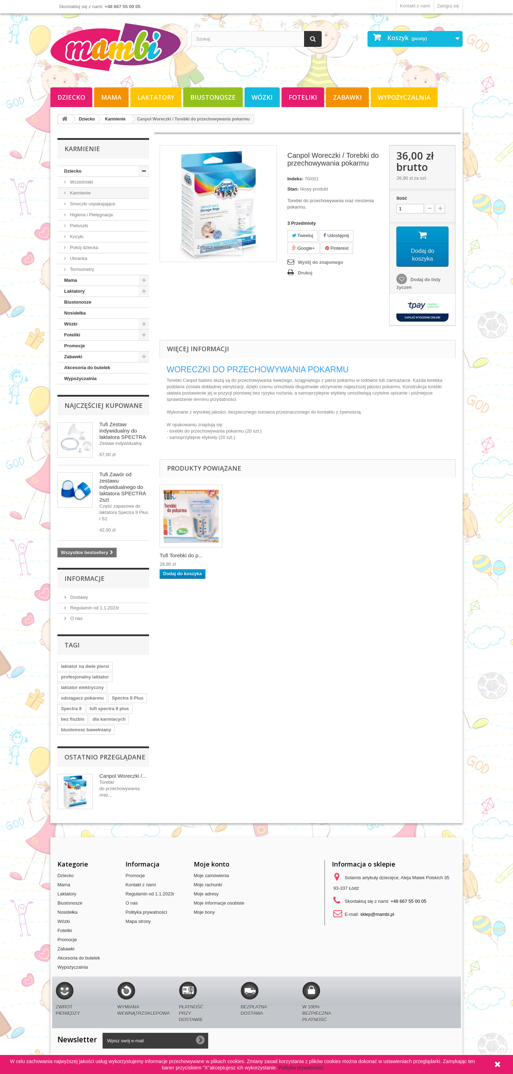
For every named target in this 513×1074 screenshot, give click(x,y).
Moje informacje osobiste (219, 903)
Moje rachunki (208, 884)
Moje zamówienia (211, 875)
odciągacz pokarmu (82, 698)
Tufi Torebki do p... (181, 557)
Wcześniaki (81, 182)
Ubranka (78, 258)
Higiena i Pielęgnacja (91, 214)
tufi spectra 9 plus (109, 708)
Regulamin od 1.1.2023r (94, 607)
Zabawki (347, 97)
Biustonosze (213, 97)
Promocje (74, 345)
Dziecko (71, 97)
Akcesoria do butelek (87, 367)
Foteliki (303, 97)
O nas (75, 618)
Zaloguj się (448, 5)
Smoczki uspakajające (92, 203)
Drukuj (305, 272)
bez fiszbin (72, 719)
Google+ (303, 248)
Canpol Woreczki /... (123, 776)
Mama (111, 97)
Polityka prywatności (146, 912)
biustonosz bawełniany (86, 729)
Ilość (401, 198)
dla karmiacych (108, 719)
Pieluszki (78, 225)
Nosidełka (75, 313)
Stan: (293, 189)
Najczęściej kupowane (103, 405)
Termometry (81, 269)
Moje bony (204, 912)
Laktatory (155, 97)
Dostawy (78, 597)
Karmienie (80, 192)
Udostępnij (336, 235)
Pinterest (336, 248)
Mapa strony (138, 921)
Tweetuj (302, 235)
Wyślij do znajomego (320, 262)
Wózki (262, 97)
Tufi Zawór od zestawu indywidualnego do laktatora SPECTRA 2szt (122, 487)
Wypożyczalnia (404, 97)
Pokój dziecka (83, 247)
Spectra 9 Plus (127, 698)
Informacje (84, 578)
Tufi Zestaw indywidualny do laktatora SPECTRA (122, 430)
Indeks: (296, 178)
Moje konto (211, 864)
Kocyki (76, 236)
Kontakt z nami (415, 5)
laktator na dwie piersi (85, 666)
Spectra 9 (71, 708)
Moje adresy (206, 893)
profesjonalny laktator (85, 676)
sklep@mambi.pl (377, 914)
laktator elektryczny (82, 687)
